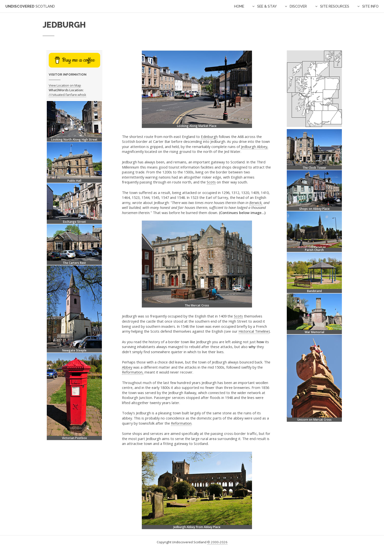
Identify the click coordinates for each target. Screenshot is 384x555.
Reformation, (133, 372)
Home (239, 6)
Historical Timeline (254, 331)
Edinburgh (209, 136)
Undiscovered (30, 6)
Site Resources (334, 6)
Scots (211, 182)
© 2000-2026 (217, 542)
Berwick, (256, 202)
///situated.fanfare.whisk (67, 94)
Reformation (181, 423)
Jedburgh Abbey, (254, 146)
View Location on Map (65, 85)
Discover (298, 6)
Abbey (127, 367)
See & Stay (267, 6)
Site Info (370, 6)
